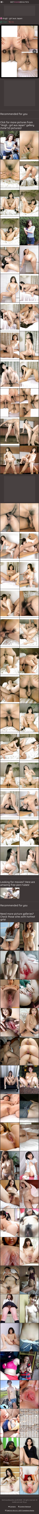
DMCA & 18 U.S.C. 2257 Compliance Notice (19, 1510)
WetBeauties (19, 2)
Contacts (12, 1506)
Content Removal (24, 1506)
